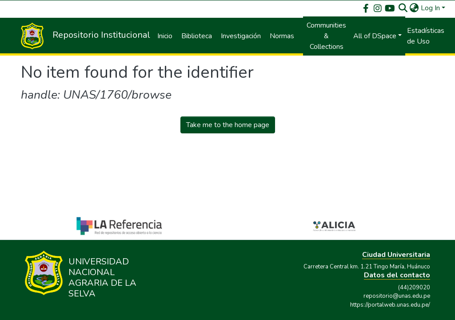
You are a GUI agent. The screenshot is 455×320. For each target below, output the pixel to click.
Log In (430, 8)
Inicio (164, 36)
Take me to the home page (227, 125)
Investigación (241, 36)
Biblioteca (196, 36)
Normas (282, 36)
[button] (414, 8)
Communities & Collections (326, 36)
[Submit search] (403, 8)
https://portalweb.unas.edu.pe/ (390, 305)
